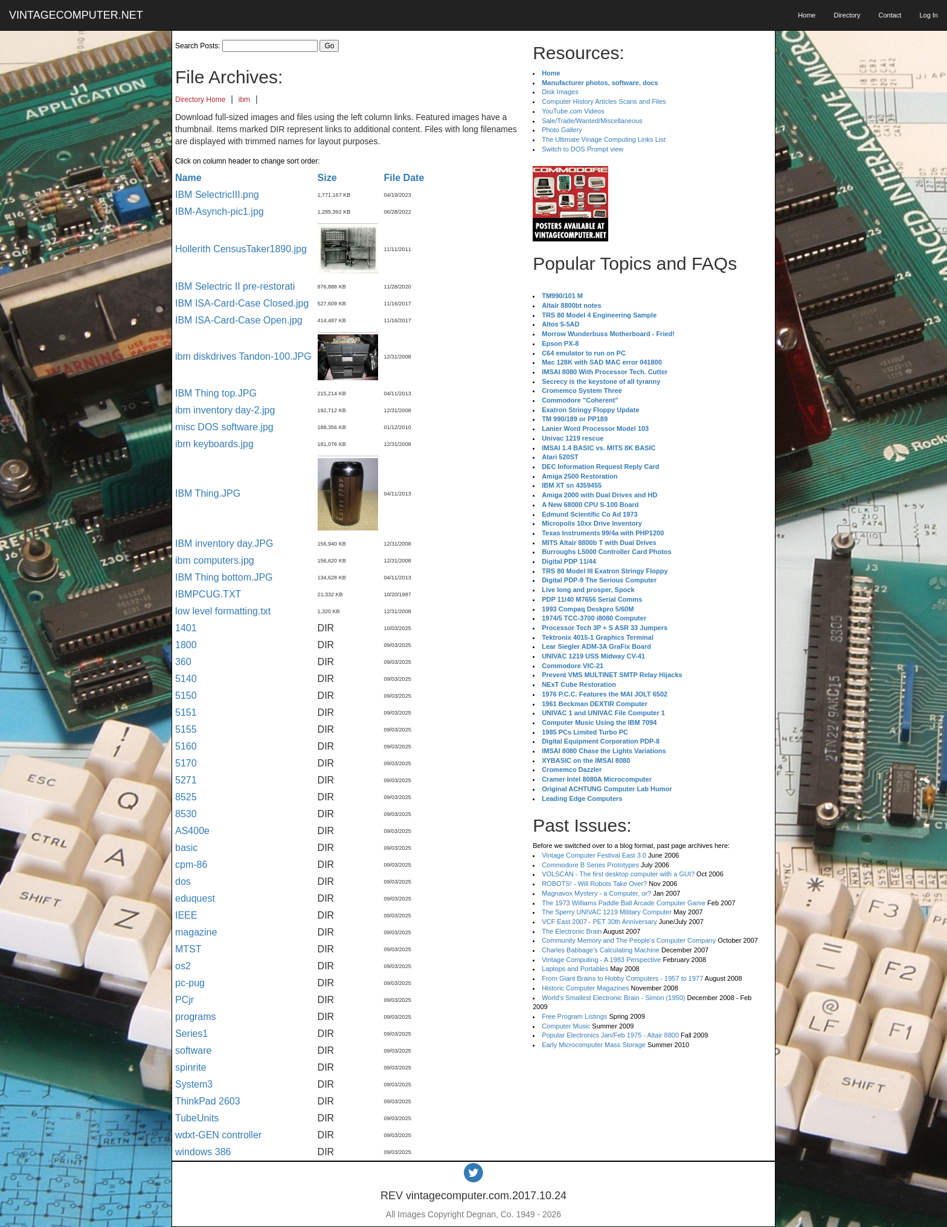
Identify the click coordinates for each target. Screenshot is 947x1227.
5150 (186, 695)
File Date (404, 178)
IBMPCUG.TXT (208, 594)
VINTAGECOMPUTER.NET (76, 15)
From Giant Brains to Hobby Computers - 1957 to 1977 (622, 978)
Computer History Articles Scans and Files (604, 101)
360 (183, 662)
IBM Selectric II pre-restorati (235, 286)
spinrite (191, 1067)
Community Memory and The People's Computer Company (629, 940)
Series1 (191, 1033)
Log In (928, 15)
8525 (186, 797)
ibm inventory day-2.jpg (225, 410)
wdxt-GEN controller (218, 1135)
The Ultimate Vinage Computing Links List (604, 139)
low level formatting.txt (223, 611)
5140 (186, 679)
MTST (188, 949)
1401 (186, 628)
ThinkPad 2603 (207, 1101)
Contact (889, 15)
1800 (186, 645)
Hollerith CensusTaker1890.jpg (241, 249)
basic (186, 848)
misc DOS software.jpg (224, 427)
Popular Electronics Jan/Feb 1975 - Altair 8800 (610, 1035)
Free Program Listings (574, 1016)
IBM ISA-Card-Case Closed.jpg (242, 303)
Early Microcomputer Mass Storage (594, 1044)
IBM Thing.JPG (207, 493)
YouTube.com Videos (573, 111)
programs (195, 1017)
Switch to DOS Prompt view (582, 149)
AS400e (192, 831)
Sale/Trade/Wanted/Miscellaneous (592, 120)
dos (183, 881)
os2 (183, 966)
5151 (186, 712)
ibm (244, 99)
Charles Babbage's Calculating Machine (601, 950)
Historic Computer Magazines (585, 988)
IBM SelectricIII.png (217, 195)
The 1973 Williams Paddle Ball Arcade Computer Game (623, 903)
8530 (186, 814)
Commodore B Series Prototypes (590, 864)
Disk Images (560, 91)
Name (188, 178)
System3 (194, 1084)
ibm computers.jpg (214, 560)
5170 (186, 763)
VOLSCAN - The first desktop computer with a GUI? (618, 874)
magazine (196, 932)
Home (806, 15)
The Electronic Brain (572, 931)
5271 (186, 780)
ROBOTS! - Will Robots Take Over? (594, 883)
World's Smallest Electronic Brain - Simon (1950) (613, 997)
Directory (846, 15)
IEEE (186, 915)
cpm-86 (191, 864)
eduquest (195, 898)
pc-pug (190, 983)
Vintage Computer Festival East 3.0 (594, 855)
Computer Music (566, 1026)
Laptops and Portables (575, 968)
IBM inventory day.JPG (224, 543)
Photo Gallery (562, 129)
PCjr (184, 1000)
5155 (186, 729)
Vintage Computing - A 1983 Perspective (601, 959)
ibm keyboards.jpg (214, 444)
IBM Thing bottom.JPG (224, 577)
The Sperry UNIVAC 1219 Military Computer (607, 912)
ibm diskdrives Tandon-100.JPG (243, 356)
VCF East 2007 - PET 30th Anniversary (599, 921)
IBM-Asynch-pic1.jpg (219, 211)
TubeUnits (197, 1118)
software (193, 1050)
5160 (186, 746)
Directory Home (200, 99)
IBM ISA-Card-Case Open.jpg (239, 320)
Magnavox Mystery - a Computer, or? (596, 893)
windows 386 (203, 1152)
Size (327, 178)
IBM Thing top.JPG (216, 393)
